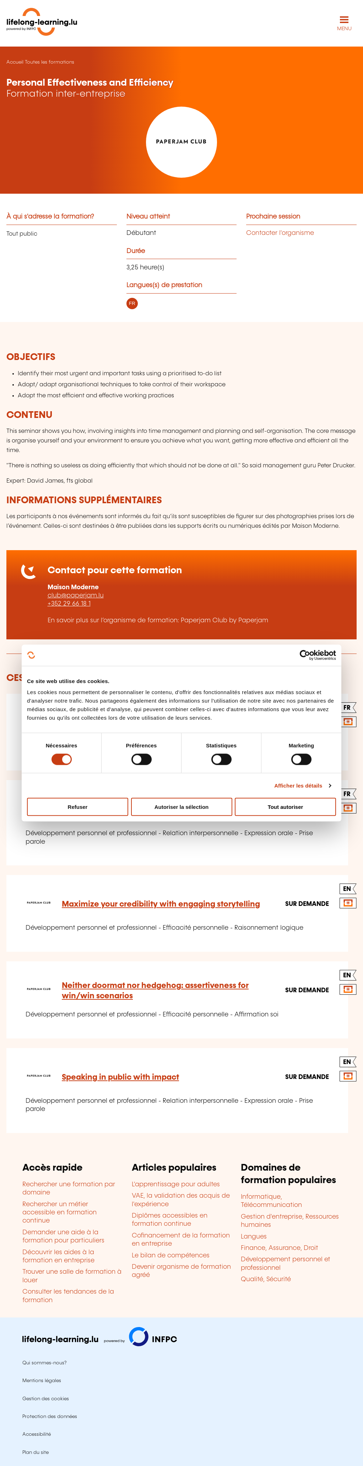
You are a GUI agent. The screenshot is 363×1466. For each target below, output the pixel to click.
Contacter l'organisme (280, 233)
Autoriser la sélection (182, 807)
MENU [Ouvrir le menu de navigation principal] (344, 28)
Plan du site (35, 1452)
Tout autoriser (285, 807)
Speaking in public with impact (120, 1077)
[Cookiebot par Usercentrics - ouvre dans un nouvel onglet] (305, 655)
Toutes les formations (49, 62)
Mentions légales (41, 1380)
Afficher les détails (298, 785)
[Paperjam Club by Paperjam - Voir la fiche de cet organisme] (181, 142)
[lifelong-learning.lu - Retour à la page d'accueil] (41, 23)
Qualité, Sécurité (266, 1279)
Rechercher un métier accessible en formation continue (59, 1212)
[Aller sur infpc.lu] (99, 1344)
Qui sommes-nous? (44, 1362)
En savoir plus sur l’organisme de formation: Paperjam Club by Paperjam (158, 620)
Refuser (78, 807)
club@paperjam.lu (76, 595)
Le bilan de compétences (171, 1255)
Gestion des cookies (45, 1398)
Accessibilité (36, 1434)
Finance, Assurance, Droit (279, 1248)
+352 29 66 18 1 (69, 604)
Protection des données (49, 1416)
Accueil (14, 62)
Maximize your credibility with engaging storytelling (161, 904)
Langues (254, 1237)
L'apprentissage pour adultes (176, 1184)
